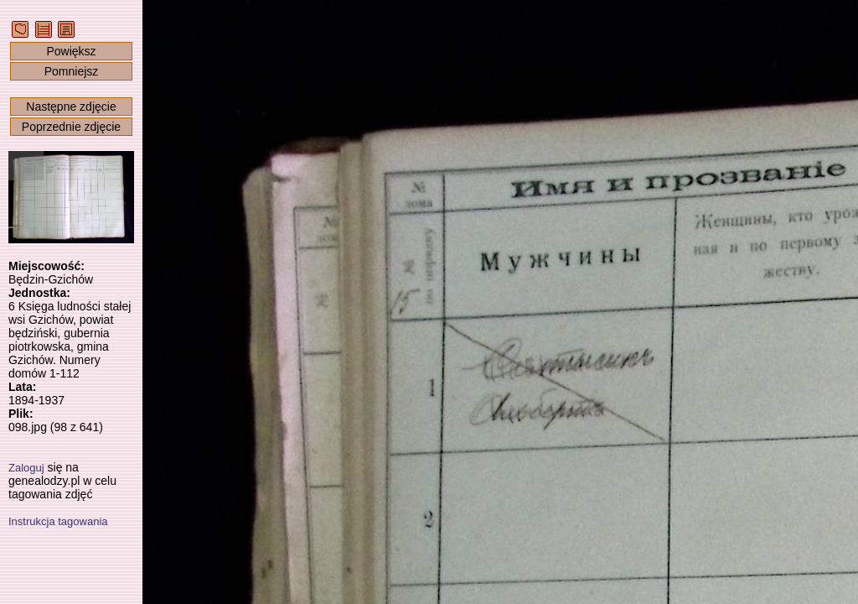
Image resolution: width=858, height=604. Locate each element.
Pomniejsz (71, 71)
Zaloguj (26, 467)
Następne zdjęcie (71, 106)
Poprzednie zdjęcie (71, 126)
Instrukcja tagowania (58, 521)
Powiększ (71, 51)
